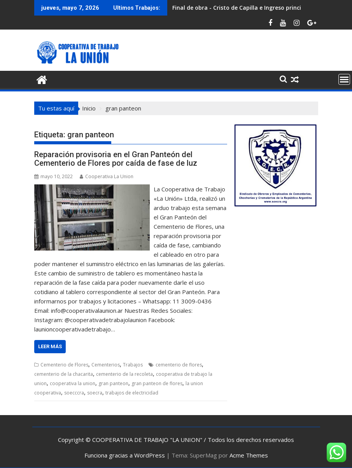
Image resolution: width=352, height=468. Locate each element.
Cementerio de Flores (64, 364)
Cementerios (105, 364)
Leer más (50, 346)
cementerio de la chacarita (63, 374)
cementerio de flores (179, 364)
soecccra (74, 392)
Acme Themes (248, 455)
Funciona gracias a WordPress (124, 455)
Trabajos (133, 364)
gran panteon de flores (156, 383)
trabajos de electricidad (131, 392)
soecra (94, 392)
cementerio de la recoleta (124, 374)
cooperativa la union (72, 383)
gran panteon (113, 383)
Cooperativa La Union (106, 176)
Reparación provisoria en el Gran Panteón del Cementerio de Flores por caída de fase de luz (115, 159)
